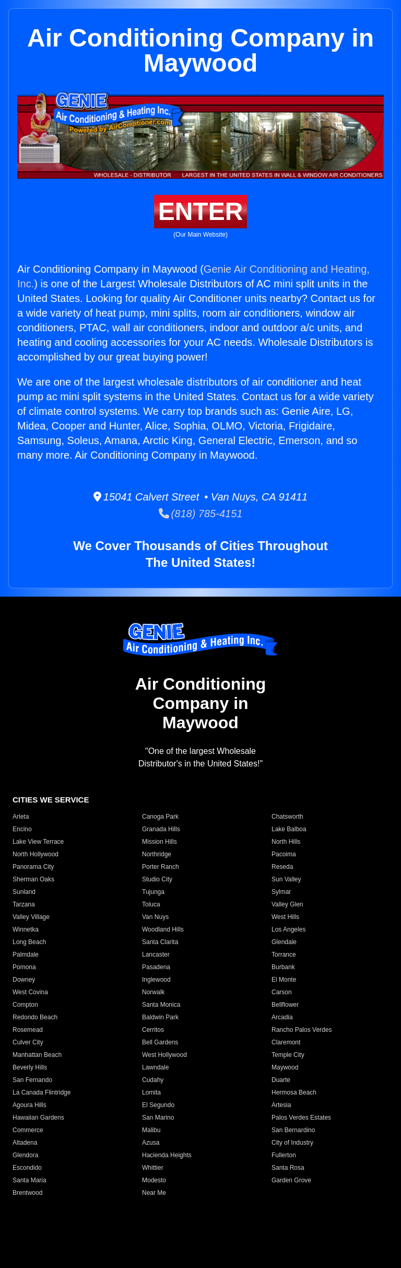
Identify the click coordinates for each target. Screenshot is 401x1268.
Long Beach (29, 942)
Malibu (151, 1130)
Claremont (286, 1042)
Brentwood (27, 1192)
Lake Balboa (289, 829)
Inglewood (156, 979)
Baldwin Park (160, 1017)
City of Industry (292, 1142)
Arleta (21, 816)
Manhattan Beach (37, 1054)
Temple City (288, 1054)
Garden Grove (291, 1180)
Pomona (24, 967)
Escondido (27, 1167)
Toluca (151, 904)
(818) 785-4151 (201, 513)
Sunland (24, 891)
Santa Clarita (160, 942)
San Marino (158, 1117)
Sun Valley (286, 879)
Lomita (151, 1092)
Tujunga (153, 891)
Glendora (25, 1155)
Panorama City (33, 866)
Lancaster (156, 954)
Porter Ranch (160, 866)
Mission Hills (159, 841)
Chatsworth (287, 816)
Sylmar (281, 891)
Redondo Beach (35, 1017)
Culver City (28, 1042)
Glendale (284, 942)
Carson (282, 992)
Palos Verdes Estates (301, 1117)
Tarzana (24, 904)
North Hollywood (35, 854)
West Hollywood (164, 1054)
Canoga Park (160, 816)
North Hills (286, 841)
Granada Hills (161, 829)
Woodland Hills (163, 929)
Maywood (285, 1067)
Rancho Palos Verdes (302, 1029)
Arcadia (282, 1017)
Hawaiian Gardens (38, 1117)
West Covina (30, 992)
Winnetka (26, 929)
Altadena (25, 1142)
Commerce (28, 1130)
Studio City (157, 879)
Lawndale (155, 1067)
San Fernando (32, 1080)
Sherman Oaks (33, 879)
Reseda (282, 866)
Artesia (281, 1105)
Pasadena (156, 967)
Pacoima (284, 854)
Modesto (154, 1180)
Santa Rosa (288, 1167)
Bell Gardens (160, 1042)
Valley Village (31, 917)
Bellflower (285, 1004)
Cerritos (153, 1029)
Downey (24, 979)
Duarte (281, 1080)
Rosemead (28, 1029)
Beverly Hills (30, 1067)
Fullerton (284, 1155)
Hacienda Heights (167, 1155)
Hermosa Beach (294, 1092)
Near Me (154, 1192)
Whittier (152, 1167)
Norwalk (153, 992)
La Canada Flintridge (41, 1092)
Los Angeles (288, 929)
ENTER (200, 211)
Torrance (284, 954)
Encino (22, 829)
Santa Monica (161, 1004)
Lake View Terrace (38, 841)
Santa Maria (29, 1180)
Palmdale (26, 954)
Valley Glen (287, 904)
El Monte (284, 979)
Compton (25, 1004)
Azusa (150, 1142)
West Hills (285, 917)
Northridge (156, 854)
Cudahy (152, 1080)
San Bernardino (293, 1130)
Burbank (283, 967)
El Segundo (158, 1105)
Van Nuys (155, 917)
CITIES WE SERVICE (51, 799)
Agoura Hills (29, 1105)
